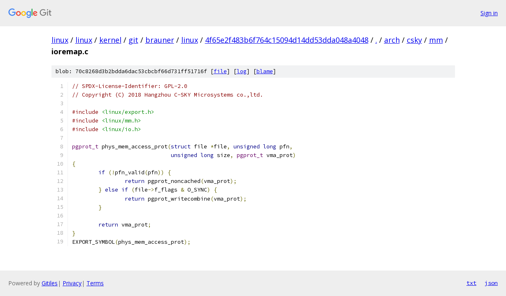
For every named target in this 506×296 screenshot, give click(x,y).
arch (392, 40)
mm (436, 40)
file (220, 71)
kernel (110, 40)
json (491, 283)
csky (414, 40)
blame (264, 71)
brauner (159, 40)
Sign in (489, 13)
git (133, 40)
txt (471, 283)
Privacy (72, 283)
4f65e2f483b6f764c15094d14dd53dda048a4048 (286, 40)
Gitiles (50, 283)
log (242, 71)
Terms (95, 283)
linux (59, 40)
